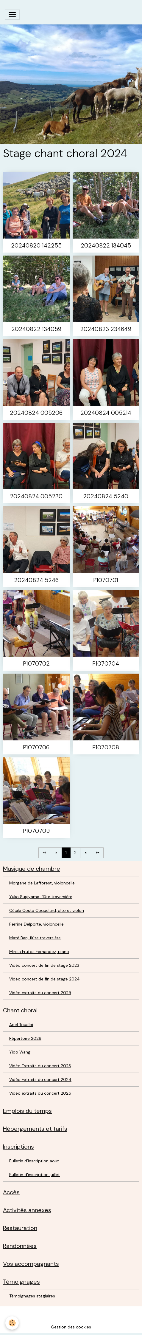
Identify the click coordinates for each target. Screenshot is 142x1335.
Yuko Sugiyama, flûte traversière (40, 896)
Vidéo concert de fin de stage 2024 (44, 979)
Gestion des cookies (71, 1327)
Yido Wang (19, 1052)
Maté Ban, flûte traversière (35, 937)
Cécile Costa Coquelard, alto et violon (46, 910)
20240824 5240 (105, 496)
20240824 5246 (36, 580)
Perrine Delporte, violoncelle (36, 924)
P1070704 (105, 663)
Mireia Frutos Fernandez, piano (39, 951)
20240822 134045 (106, 245)
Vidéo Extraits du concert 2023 (40, 1065)
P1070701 (105, 580)
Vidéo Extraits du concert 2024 (40, 1079)
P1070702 (36, 663)
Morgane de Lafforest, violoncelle (42, 883)
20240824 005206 (36, 413)
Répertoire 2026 (25, 1038)
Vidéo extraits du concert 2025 (40, 992)
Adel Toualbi (21, 1024)
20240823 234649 (105, 329)
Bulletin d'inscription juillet (34, 1174)
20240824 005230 (36, 496)
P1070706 (36, 747)
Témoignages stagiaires (32, 1296)
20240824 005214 (105, 413)
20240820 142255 (36, 245)
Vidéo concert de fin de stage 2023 (44, 965)
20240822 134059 (36, 329)
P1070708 (105, 747)
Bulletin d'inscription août (34, 1161)
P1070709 (36, 831)
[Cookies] (12, 1323)
